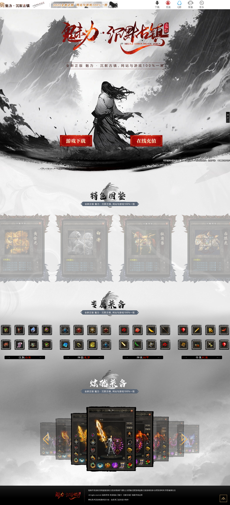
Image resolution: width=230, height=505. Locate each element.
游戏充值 (145, 141)
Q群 (179, 4)
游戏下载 (77, 141)
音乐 (201, 4)
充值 (168, 4)
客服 (190, 4)
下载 (157, 4)
